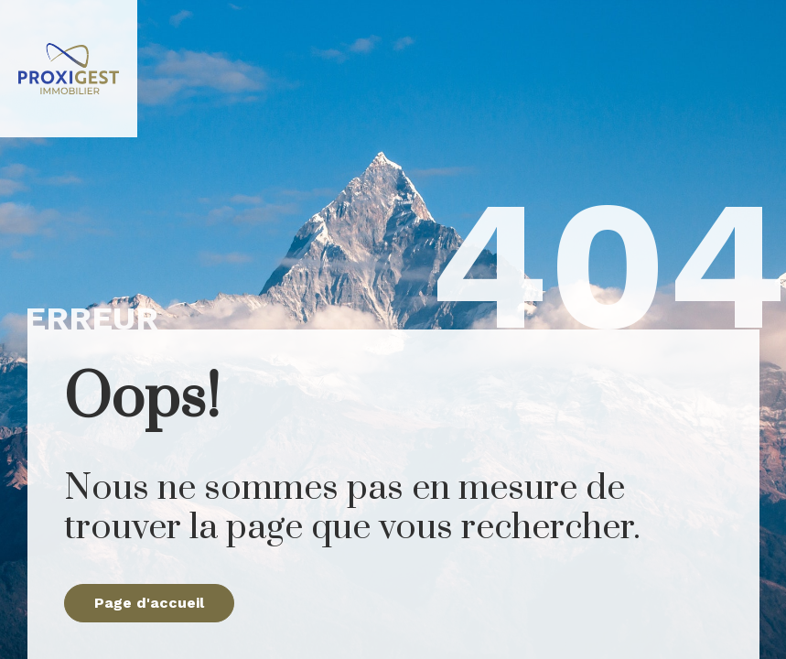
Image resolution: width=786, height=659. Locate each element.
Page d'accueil (149, 602)
